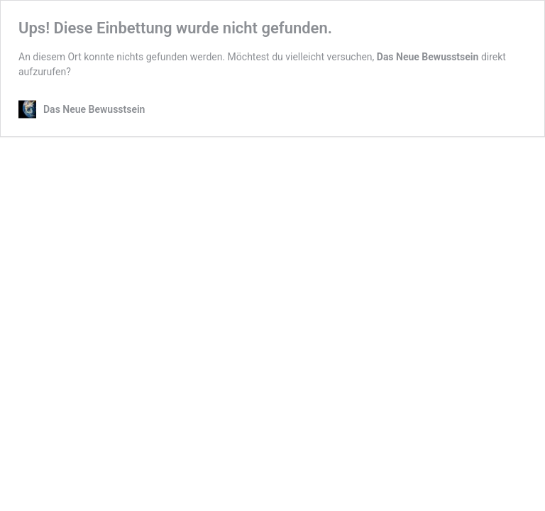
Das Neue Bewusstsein (428, 56)
